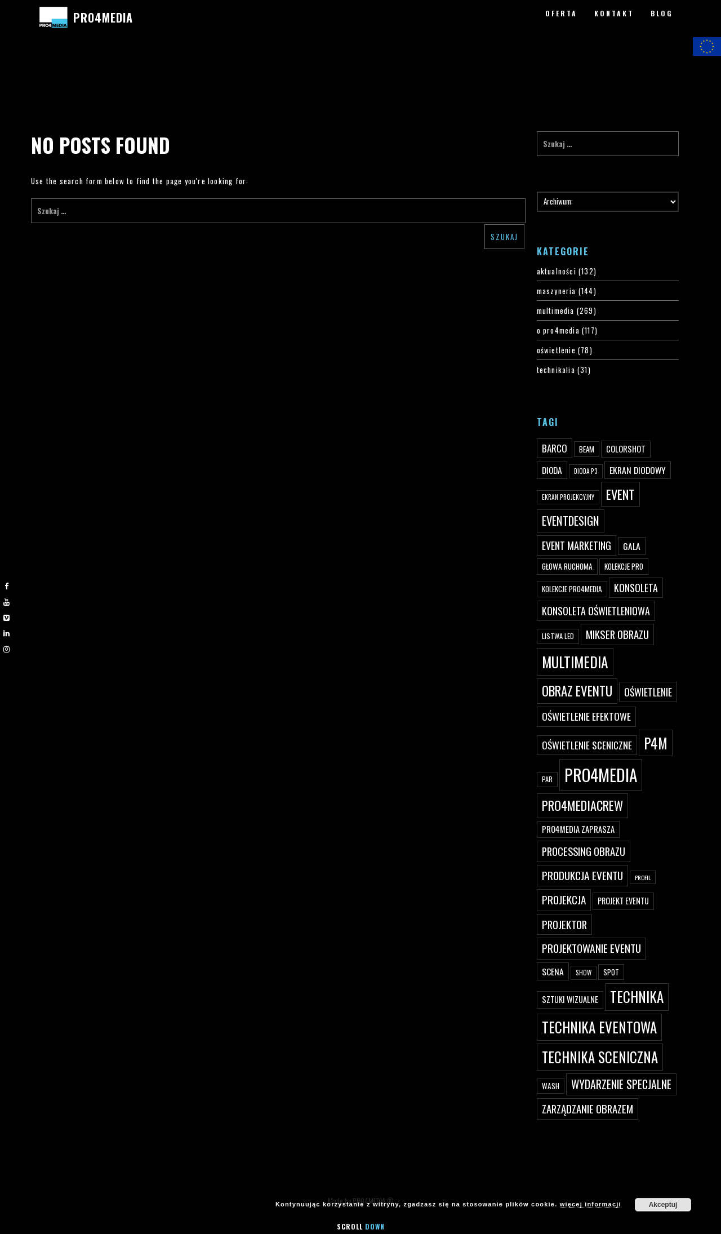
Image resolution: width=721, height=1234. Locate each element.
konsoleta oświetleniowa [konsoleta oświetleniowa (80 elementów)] (596, 610)
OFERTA (561, 13)
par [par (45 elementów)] (547, 779)
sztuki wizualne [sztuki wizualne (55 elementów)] (570, 999)
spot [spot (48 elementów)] (611, 972)
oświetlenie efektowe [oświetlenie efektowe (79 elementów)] (586, 716)
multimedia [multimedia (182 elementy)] (575, 661)
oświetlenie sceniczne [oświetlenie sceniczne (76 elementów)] (587, 745)
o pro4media (558, 330)
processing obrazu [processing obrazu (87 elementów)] (583, 851)
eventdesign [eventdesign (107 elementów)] (570, 520)
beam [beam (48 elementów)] (586, 449)
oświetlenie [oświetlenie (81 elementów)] (648, 692)
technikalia (556, 369)
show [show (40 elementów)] (583, 972)
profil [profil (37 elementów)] (643, 877)
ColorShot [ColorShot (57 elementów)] (626, 449)
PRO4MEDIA (102, 17)
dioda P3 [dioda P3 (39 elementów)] (586, 471)
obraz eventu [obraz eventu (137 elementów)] (577, 690)
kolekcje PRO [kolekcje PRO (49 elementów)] (623, 566)
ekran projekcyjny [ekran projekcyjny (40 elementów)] (568, 496)
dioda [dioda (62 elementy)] (552, 470)
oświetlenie (556, 350)
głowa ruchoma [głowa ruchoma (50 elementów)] (567, 566)
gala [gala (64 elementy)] (631, 546)
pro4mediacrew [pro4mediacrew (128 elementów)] (582, 805)
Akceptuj (663, 1205)
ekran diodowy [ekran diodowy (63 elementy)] (637, 470)
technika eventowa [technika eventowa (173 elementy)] (599, 1027)
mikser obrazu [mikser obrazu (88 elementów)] (617, 634)
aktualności (556, 271)
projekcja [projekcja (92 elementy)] (564, 899)
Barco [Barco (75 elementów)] (554, 448)
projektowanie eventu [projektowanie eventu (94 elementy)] (591, 948)
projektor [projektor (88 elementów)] (564, 924)
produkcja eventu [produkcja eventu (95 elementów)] (582, 875)
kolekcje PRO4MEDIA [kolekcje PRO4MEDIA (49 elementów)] (572, 588)
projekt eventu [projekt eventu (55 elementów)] (623, 901)
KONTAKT (614, 13)
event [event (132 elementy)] (620, 494)
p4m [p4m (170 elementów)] (655, 743)
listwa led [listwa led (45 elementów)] (558, 636)
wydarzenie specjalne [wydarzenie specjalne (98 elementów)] (621, 1084)
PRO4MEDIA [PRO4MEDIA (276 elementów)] (600, 774)
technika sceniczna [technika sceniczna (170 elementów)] (600, 1056)
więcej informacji (590, 1204)
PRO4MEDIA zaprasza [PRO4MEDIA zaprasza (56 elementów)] (578, 829)
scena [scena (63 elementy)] (553, 971)
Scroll (361, 1226)
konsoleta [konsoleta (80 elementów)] (636, 587)
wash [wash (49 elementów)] (550, 1085)
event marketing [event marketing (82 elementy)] (576, 545)
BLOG (662, 13)
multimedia (556, 310)
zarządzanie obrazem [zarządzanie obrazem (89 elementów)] (587, 1108)
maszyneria (556, 290)
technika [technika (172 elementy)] (637, 996)
